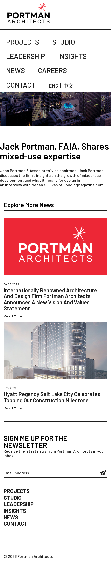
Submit (103, 473)
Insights (72, 56)
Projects (22, 42)
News (15, 70)
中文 (68, 86)
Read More (13, 316)
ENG (53, 86)
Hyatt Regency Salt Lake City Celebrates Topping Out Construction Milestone (52, 397)
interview (13, 184)
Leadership (25, 56)
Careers (52, 70)
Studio (63, 42)
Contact (20, 85)
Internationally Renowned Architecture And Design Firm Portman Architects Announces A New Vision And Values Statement (50, 299)
